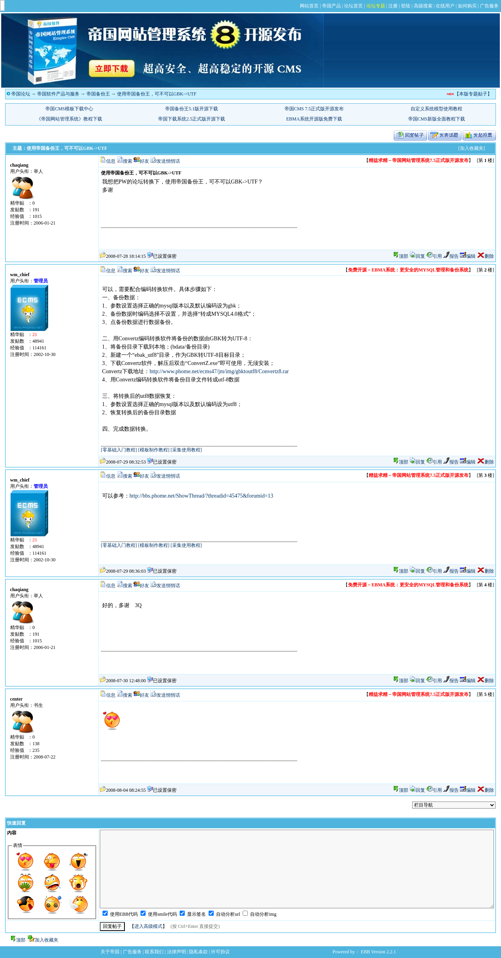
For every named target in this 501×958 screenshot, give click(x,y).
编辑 (468, 256)
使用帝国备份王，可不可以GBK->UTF (156, 94)
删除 (485, 256)
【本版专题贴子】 (473, 94)
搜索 (127, 161)
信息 (110, 161)
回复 (417, 256)
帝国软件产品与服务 (58, 94)
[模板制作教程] (153, 450)
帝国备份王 (98, 94)
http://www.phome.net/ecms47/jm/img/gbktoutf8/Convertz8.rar (219, 371)
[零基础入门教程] (119, 450)
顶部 (403, 256)
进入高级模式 (148, 926)
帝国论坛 (20, 94)
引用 (434, 256)
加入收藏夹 (46, 940)
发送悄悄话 (168, 161)
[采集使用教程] (186, 450)
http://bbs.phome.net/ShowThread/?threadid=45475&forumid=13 (201, 496)
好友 (144, 161)
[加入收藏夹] (471, 148)
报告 (451, 256)
